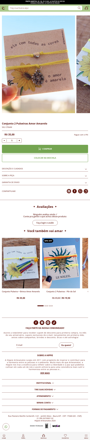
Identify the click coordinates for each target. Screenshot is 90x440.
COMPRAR (45, 148)
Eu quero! (66, 345)
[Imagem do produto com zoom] (38, 64)
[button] (40, 305)
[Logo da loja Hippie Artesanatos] (4, 8)
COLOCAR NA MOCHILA (45, 158)
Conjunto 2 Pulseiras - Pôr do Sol (61, 291)
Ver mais (45, 373)
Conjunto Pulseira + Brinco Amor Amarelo (21, 291)
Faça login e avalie (45, 222)
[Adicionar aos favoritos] (3, 114)
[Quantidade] (11, 140)
